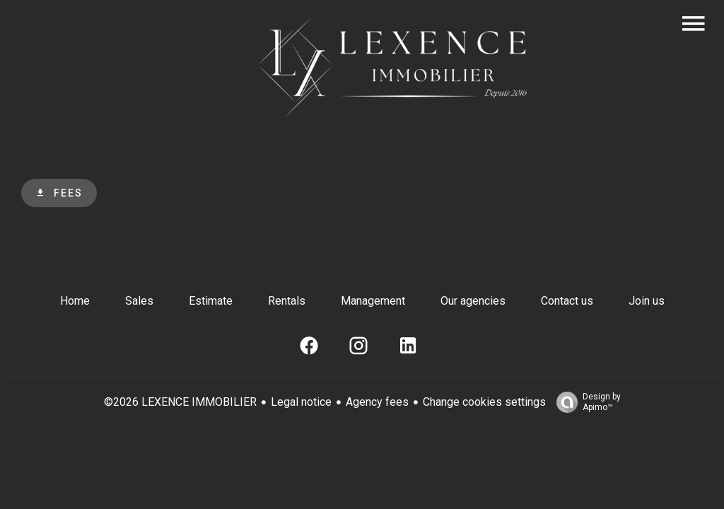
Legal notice (301, 402)
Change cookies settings (484, 402)
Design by (585, 402)
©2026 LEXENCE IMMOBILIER (180, 402)
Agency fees (377, 402)
